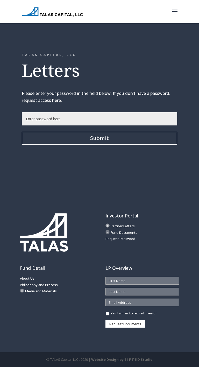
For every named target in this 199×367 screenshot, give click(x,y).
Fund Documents (124, 232)
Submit (99, 138)
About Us (27, 278)
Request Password (120, 238)
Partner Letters (123, 226)
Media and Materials (41, 291)
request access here (41, 100)
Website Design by (122, 359)
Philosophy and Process (39, 285)
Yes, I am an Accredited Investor (134, 313)
